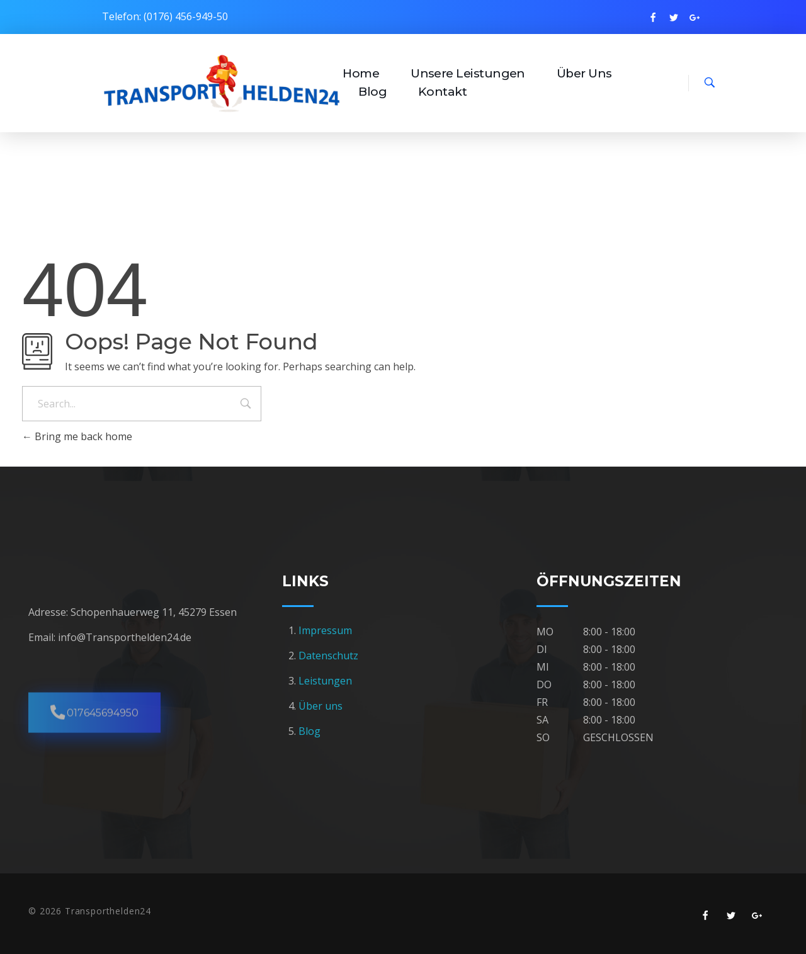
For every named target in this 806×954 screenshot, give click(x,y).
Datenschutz (328, 655)
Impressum (326, 630)
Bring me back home (77, 436)
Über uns (320, 706)
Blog (309, 731)
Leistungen (325, 681)
